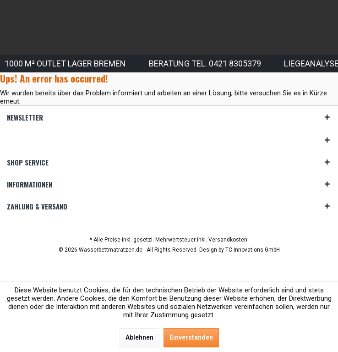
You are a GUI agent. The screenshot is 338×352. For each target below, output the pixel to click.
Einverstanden (191, 337)
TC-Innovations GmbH (252, 250)
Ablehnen (139, 337)
